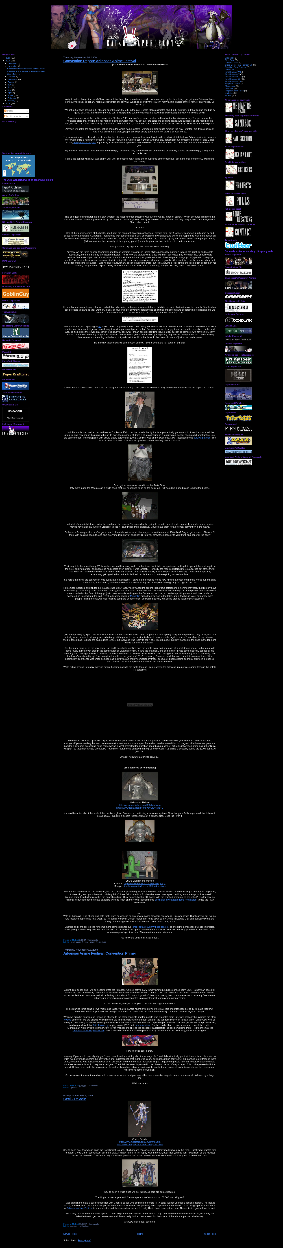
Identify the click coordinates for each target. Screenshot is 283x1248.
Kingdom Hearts (232, 83)
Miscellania (230, 86)
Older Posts (210, 1233)
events (67, 1019)
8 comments (93, 940)
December (13, 63)
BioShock (229, 58)
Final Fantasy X (76, 942)
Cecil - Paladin (13, 74)
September (13, 79)
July (10, 85)
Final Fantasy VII (233, 72)
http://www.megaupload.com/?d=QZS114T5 (140, 1144)
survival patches (202, 437)
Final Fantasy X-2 (233, 76)
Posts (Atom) (84, 1240)
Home (140, 1233)
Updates (102, 942)
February (12, 98)
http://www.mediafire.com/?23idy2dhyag (140, 805)
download (160, 899)
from (187, 899)
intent (147, 1025)
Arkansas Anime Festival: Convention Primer (26, 71)
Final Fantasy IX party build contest (150, 926)
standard (173, 899)
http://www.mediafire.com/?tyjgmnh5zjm (139, 1141)
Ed (100, 326)
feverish (140, 1025)
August (11, 82)
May (10, 90)
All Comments (12, 116)
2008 (8, 103)
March (11, 95)
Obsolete (229, 88)
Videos (228, 95)
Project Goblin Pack (234, 90)
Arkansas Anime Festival (79, 1208)
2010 (8, 58)
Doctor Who (230, 69)
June (10, 87)
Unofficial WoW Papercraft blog (89, 1030)
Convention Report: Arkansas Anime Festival (26, 69)
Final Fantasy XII (91, 942)
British (96, 1025)
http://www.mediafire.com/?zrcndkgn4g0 (145, 883)
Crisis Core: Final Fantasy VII (238, 65)
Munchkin (135, 596)
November (13, 66)
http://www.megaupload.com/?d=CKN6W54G (140, 807)
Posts (8, 111)
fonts (181, 899)
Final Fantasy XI (232, 79)
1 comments (93, 1086)
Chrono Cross (231, 62)
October (12, 77)
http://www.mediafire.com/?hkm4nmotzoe (144, 886)
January (12, 101)
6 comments (94, 1224)
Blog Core (229, 60)
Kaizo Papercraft (146, 7)
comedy (104, 1025)
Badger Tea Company (84, 142)
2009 (8, 60)
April (10, 93)
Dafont (193, 899)
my (167, 899)
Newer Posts (70, 1233)
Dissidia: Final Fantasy (79, 1226)
